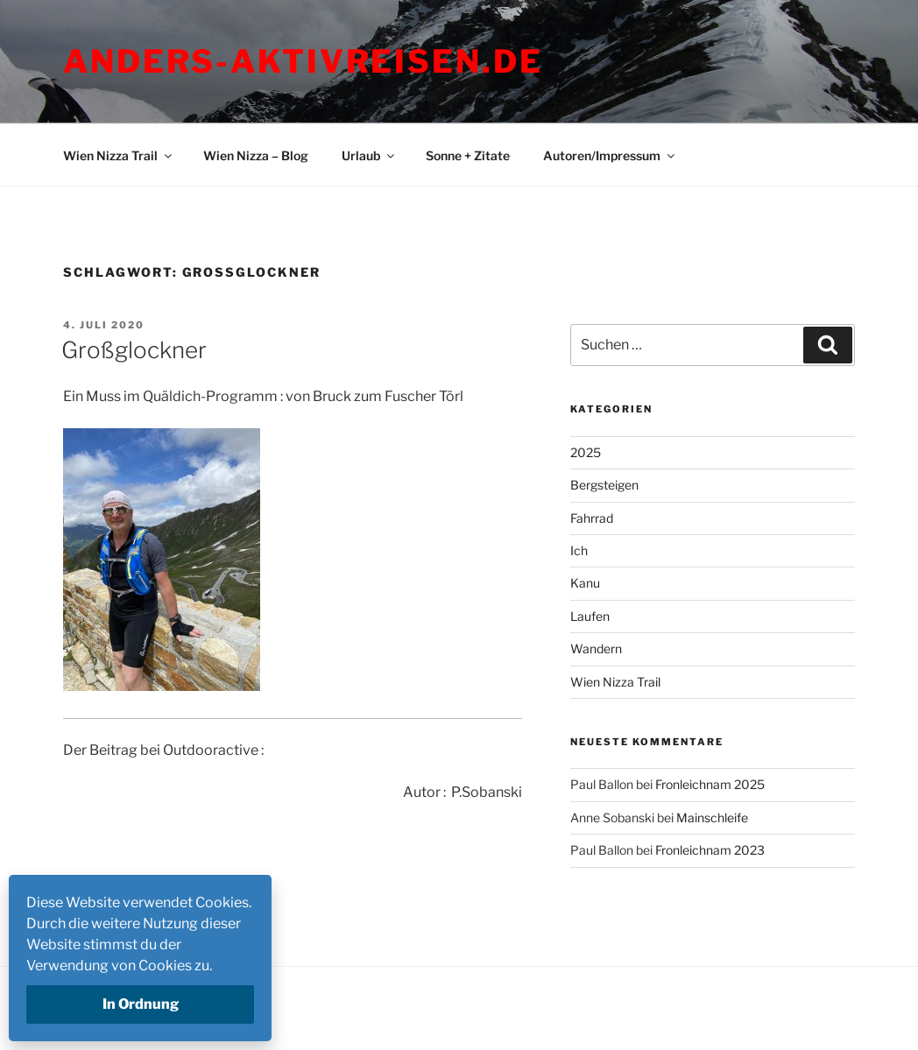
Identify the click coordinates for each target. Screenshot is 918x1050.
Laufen (590, 616)
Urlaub (369, 155)
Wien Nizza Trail (118, 155)
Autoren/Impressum (610, 155)
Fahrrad (591, 518)
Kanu (585, 582)
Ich (579, 550)
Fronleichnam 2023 (710, 849)
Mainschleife (712, 817)
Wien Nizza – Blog (255, 155)
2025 (585, 452)
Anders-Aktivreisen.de (302, 61)
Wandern (596, 648)
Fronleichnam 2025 (710, 784)
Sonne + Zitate (468, 155)
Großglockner (134, 349)
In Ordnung (140, 1004)
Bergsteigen (604, 484)
